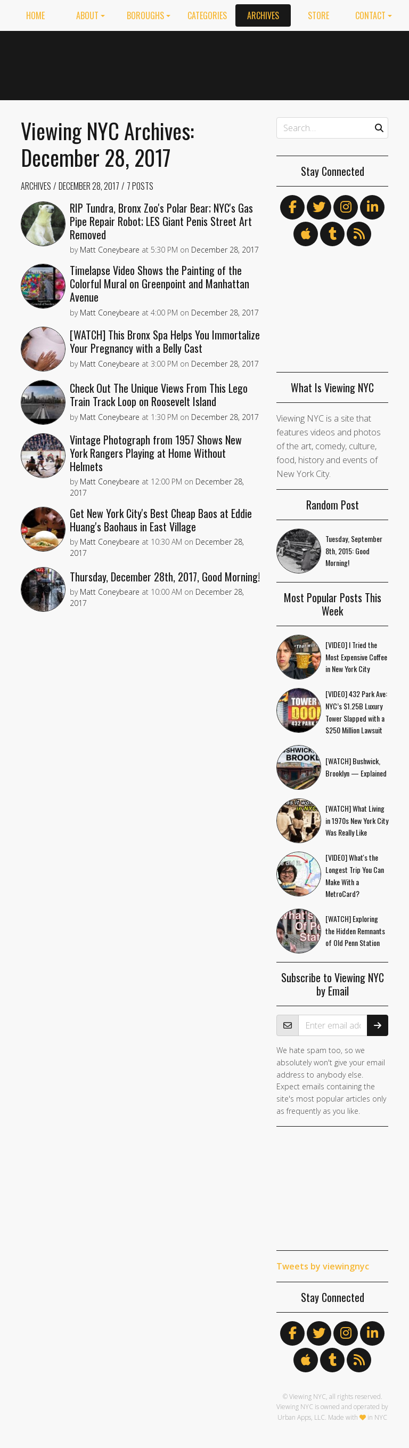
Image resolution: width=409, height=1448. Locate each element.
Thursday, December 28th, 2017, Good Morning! (165, 577)
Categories (207, 15)
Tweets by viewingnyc (322, 1266)
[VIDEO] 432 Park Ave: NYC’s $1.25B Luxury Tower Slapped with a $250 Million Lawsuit (356, 711)
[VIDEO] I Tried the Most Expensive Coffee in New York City (356, 657)
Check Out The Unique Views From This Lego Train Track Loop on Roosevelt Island (159, 394)
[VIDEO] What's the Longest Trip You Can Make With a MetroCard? (354, 875)
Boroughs (145, 15)
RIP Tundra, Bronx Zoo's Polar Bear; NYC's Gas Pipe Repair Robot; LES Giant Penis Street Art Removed (161, 221)
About (87, 15)
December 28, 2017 (89, 186)
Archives (263, 15)
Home (35, 15)
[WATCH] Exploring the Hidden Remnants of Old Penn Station (355, 931)
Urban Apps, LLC (301, 1417)
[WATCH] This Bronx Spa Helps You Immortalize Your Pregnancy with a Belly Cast (165, 341)
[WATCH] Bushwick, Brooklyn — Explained (356, 767)
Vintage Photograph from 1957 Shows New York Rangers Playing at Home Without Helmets (156, 453)
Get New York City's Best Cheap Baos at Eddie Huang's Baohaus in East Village (161, 520)
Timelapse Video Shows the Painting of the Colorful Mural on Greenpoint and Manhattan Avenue (159, 283)
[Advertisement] (300, 63)
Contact (370, 15)
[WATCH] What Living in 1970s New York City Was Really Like (356, 820)
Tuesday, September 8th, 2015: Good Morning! (353, 551)
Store (318, 15)
